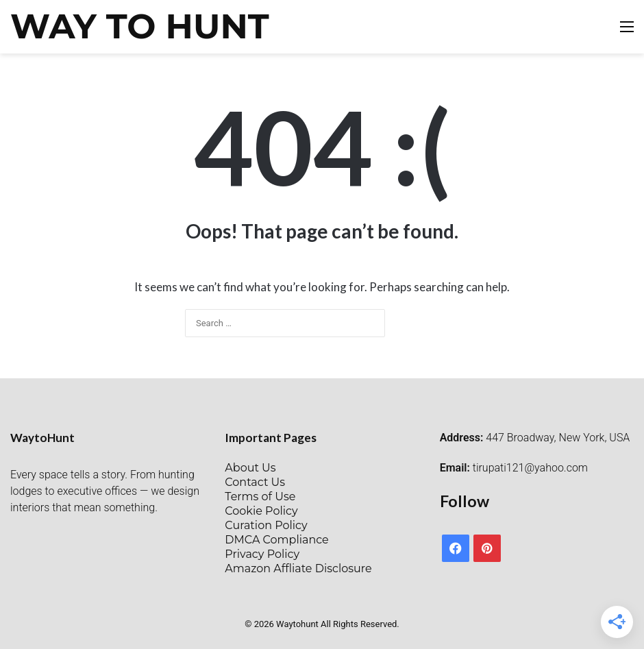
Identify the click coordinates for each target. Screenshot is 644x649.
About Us (250, 467)
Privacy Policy (262, 554)
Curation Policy (266, 525)
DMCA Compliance (276, 539)
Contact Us (255, 482)
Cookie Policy (261, 510)
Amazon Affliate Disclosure (298, 568)
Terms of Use (260, 496)
